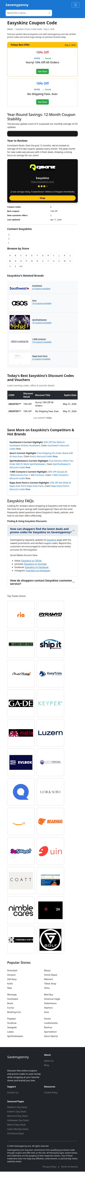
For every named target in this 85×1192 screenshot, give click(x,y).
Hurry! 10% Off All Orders (42, 62)
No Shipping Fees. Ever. (42, 94)
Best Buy (48, 1014)
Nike (9, 1008)
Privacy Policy (50, 1187)
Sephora (48, 1028)
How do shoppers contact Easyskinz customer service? (41, 602)
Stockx (47, 1039)
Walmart (48, 999)
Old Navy (12, 999)
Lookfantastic (51, 1043)
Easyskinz (51, 560)
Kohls (10, 1003)
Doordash (12, 990)
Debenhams (50, 1023)
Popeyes (11, 1039)
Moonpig (12, 1014)
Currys (10, 1028)
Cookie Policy (51, 1112)
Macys (47, 990)
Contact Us (12, 1112)
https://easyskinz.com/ (42, 202)
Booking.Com (14, 1032)
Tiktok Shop (50, 1003)
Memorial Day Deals (17, 1136)
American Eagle (52, 1019)
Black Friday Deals (16, 1145)
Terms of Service (69, 1187)
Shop (42, 218)
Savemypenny (17, 4)
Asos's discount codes (41, 476)
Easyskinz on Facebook (36, 587)
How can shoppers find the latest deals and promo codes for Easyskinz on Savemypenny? (40, 550)
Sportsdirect (50, 1052)
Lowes (10, 1052)
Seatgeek (12, 1047)
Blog (46, 1085)
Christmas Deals (15, 1153)
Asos (46, 1032)
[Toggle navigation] (75, 5)
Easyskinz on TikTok (31, 581)
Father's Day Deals (16, 1131)
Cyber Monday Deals (17, 1149)
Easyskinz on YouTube (35, 584)
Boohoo (48, 1047)
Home (10, 29)
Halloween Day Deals (18, 1140)
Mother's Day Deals (17, 1127)
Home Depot (50, 995)
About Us (49, 1081)
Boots (10, 1023)
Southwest (12, 1019)
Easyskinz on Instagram (38, 590)
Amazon (11, 995)
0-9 (21, 286)
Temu (47, 1008)
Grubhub (12, 1043)
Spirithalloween (15, 1056)
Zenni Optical (51, 1056)
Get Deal (42, 71)
